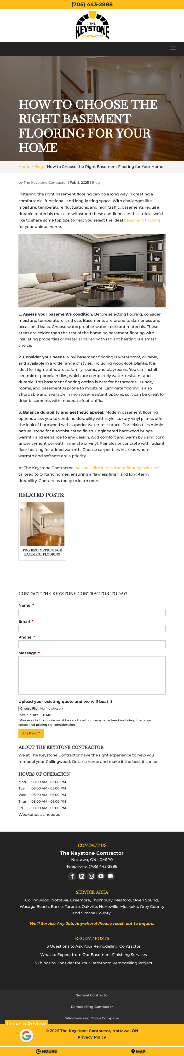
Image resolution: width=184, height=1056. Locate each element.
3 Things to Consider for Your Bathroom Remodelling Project (93, 963)
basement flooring (142, 220)
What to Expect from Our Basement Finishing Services (93, 954)
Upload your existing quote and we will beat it (65, 701)
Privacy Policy (92, 1037)
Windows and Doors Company (92, 1018)
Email (26, 621)
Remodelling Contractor (92, 1007)
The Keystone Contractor (45, 182)
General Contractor (92, 995)
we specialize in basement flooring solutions (117, 468)
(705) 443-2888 (92, 4)
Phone (26, 637)
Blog (96, 182)
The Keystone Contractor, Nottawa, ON (99, 1030)
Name (26, 605)
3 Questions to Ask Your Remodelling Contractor (94, 946)
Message (29, 653)
